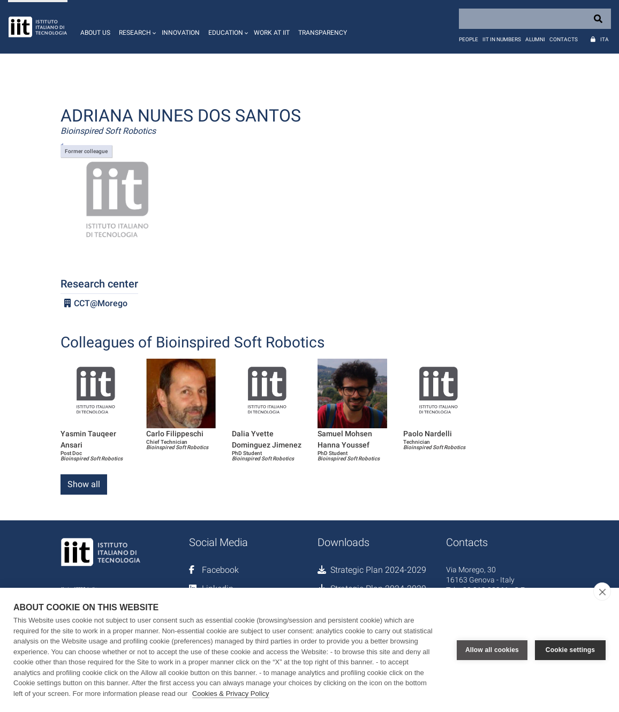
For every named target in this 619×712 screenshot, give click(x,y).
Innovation (181, 32)
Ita (604, 39)
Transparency (322, 32)
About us (95, 32)
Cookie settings (570, 650)
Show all (83, 484)
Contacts (563, 39)
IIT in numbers (501, 39)
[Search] (535, 19)
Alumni (535, 39)
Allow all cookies (492, 650)
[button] (136, 27)
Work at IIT (272, 32)
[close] (602, 591)
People (468, 39)
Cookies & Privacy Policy (230, 694)
